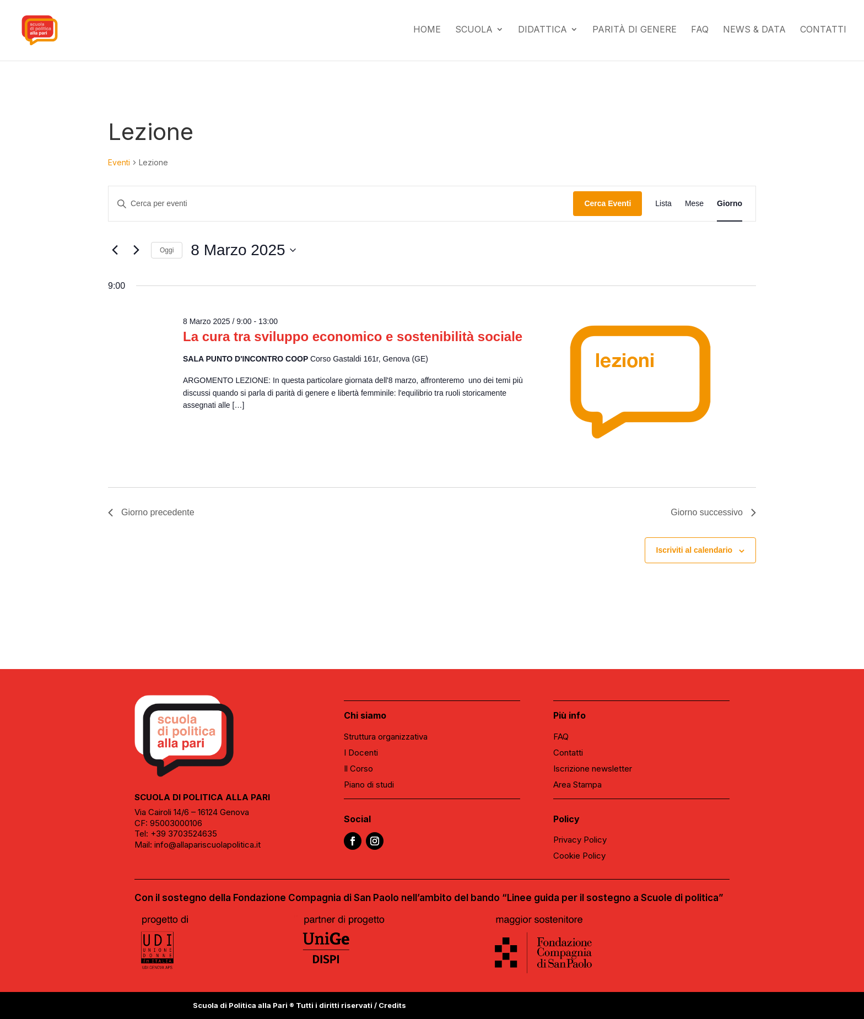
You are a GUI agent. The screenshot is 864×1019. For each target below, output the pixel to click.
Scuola (474, 32)
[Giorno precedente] (114, 250)
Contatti (823, 32)
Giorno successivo (713, 512)
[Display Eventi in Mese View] (694, 203)
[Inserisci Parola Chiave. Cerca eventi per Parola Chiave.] (341, 203)
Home (427, 32)
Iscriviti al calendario (694, 550)
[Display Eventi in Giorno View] (729, 203)
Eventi (119, 162)
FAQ (700, 32)
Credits (392, 1005)
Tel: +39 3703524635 (175, 833)
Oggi (167, 250)
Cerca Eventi (607, 203)
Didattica (542, 32)
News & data (754, 32)
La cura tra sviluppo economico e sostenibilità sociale (352, 336)
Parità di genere (634, 32)
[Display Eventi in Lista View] (663, 203)
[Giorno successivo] (136, 250)
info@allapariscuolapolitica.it (207, 844)
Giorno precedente (151, 512)
